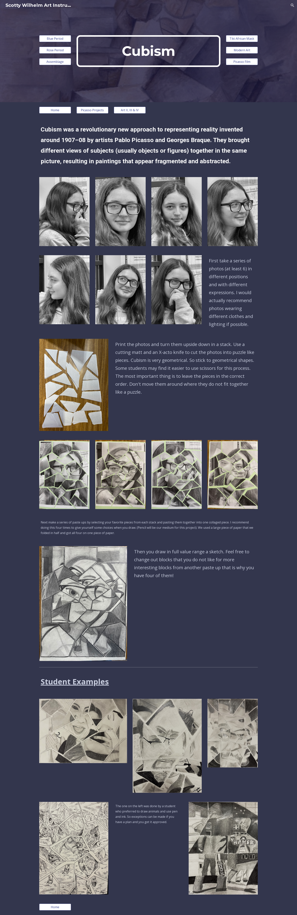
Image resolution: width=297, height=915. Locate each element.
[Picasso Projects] (92, 110)
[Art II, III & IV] (129, 110)
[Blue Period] (55, 38)
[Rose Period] (55, 50)
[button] (292, 5)
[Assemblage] (55, 62)
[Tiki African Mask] (242, 38)
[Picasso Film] (242, 62)
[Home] (55, 110)
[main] (148, 51)
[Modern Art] (242, 50)
